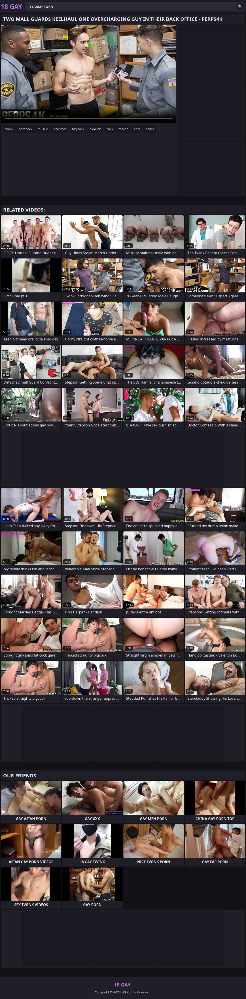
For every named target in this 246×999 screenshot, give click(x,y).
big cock (78, 129)
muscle (43, 129)
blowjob (95, 129)
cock (109, 129)
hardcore (60, 129)
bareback (25, 129)
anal (137, 129)
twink (9, 129)
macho (124, 129)
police (149, 129)
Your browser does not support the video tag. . (88, 74)
